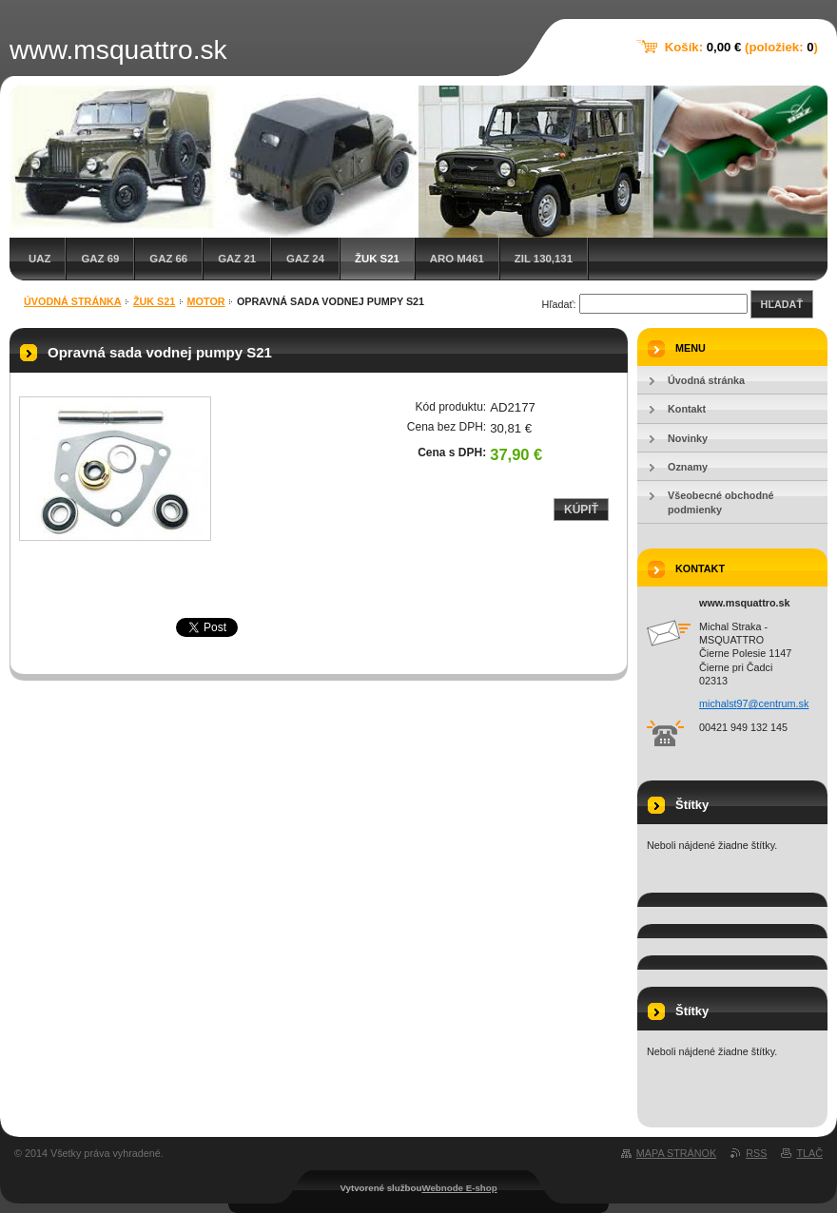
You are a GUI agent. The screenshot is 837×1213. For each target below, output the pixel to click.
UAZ (39, 258)
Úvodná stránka (73, 301)
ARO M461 (457, 258)
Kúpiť (581, 509)
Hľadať (782, 304)
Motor (206, 301)
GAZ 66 (168, 258)
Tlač (809, 1153)
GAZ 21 (237, 258)
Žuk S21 (377, 258)
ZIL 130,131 (544, 258)
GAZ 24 (305, 258)
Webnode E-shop (458, 1188)
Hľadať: (559, 304)
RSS (756, 1153)
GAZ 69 (100, 258)
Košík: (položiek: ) (741, 47)
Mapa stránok (676, 1153)
